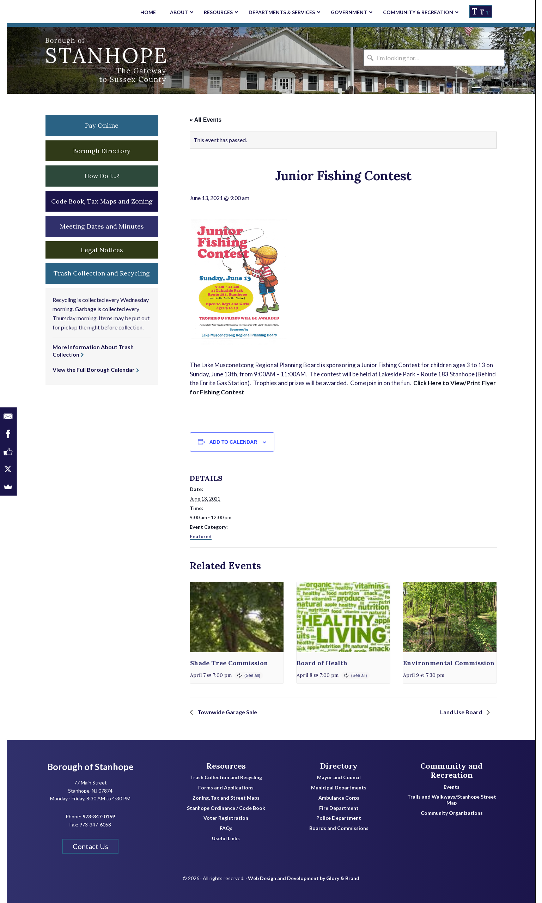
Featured (201, 536)
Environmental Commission (449, 663)
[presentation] (237, 617)
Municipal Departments (338, 787)
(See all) (252, 675)
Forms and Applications (226, 787)
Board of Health (322, 663)
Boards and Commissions (339, 828)
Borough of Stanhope (60, 60)
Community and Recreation (451, 770)
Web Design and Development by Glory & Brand (303, 878)
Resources (226, 765)
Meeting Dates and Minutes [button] (102, 226)
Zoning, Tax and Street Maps (226, 798)
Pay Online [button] (101, 125)
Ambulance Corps (338, 798)
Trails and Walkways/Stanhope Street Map (451, 800)
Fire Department (339, 808)
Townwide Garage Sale (226, 712)
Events (451, 787)
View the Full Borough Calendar (94, 369)
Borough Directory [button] (101, 151)
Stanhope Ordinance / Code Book (226, 808)
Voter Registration (225, 818)
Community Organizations (452, 813)
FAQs (226, 828)
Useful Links (226, 838)
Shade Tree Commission (229, 663)
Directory (339, 765)
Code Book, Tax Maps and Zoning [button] (102, 201)
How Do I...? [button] (102, 176)
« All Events (205, 120)
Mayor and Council (339, 777)
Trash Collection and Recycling (226, 777)
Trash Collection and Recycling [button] (102, 273)
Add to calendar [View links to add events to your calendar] (233, 442)
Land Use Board (461, 712)
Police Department (338, 818)
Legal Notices (102, 250)
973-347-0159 (99, 816)
